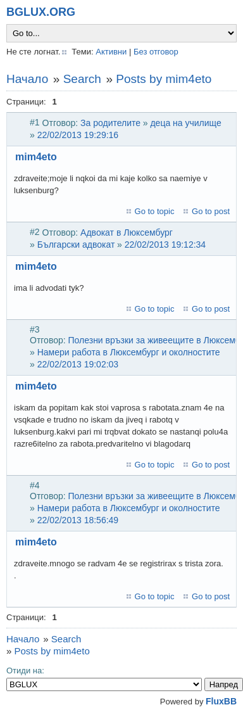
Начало (27, 79)
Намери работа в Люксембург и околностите (128, 352)
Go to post (211, 211)
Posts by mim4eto (163, 79)
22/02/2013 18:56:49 (77, 520)
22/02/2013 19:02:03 (77, 364)
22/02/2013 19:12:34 (165, 244)
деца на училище (185, 123)
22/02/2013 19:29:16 (77, 135)
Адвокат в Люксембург (126, 232)
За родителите (110, 123)
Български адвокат (76, 244)
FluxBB (221, 701)
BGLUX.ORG (40, 12)
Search (82, 79)
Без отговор (156, 51)
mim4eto (36, 156)
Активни (111, 51)
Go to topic (155, 211)
